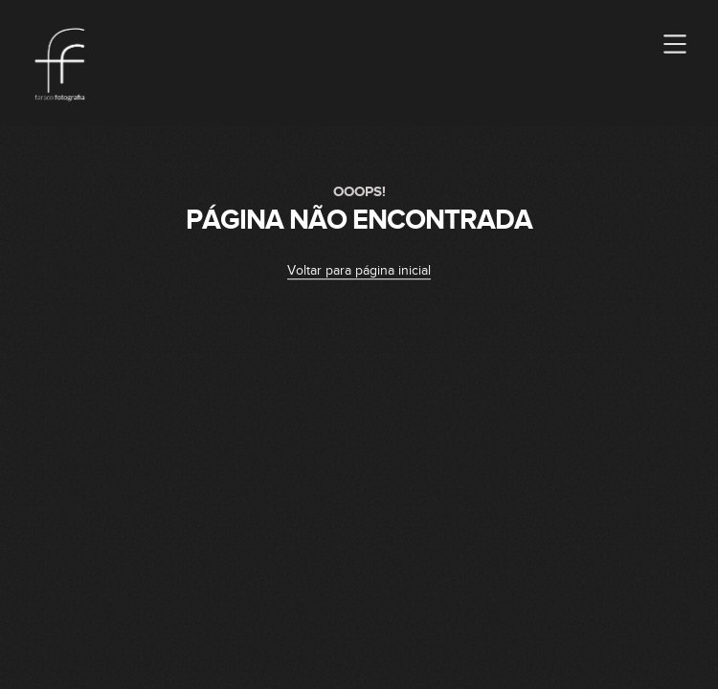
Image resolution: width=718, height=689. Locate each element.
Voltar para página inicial (359, 270)
